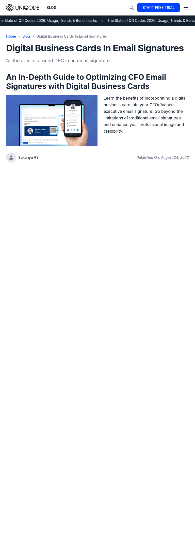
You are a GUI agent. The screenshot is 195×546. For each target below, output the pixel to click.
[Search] (131, 7)
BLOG (51, 7)
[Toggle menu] (186, 8)
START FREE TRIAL (158, 7)
